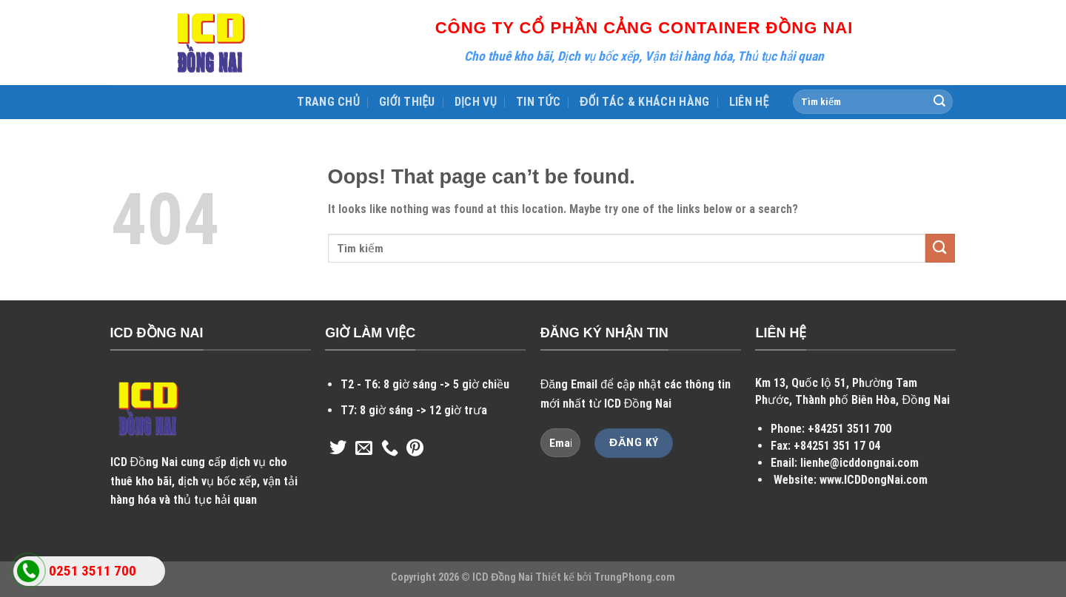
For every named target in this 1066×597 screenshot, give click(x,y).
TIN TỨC (538, 102)
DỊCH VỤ (476, 102)
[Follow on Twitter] (337, 449)
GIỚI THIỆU (407, 102)
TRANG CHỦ (328, 102)
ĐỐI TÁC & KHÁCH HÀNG (645, 102)
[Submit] (939, 102)
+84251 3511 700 (849, 429)
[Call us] (389, 449)
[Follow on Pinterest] (414, 449)
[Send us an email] (363, 449)
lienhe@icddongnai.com (859, 463)
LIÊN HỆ (749, 102)
